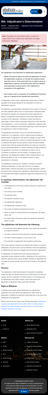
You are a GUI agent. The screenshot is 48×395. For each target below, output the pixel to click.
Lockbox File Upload (40, 1)
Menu (24, 391)
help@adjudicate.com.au (27, 1)
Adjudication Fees (31, 329)
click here (14, 41)
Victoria (5, 346)
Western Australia (7, 350)
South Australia (7, 358)
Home (4, 325)
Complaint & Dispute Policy (34, 354)
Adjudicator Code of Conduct (34, 350)
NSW (4, 342)
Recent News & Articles (33, 362)
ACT (4, 354)
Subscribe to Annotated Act (34, 366)
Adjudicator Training (32, 370)
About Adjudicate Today (33, 325)
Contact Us (6, 329)
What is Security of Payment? (35, 333)
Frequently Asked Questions (34, 346)
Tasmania (5, 362)
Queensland (6, 366)
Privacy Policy (30, 358)
